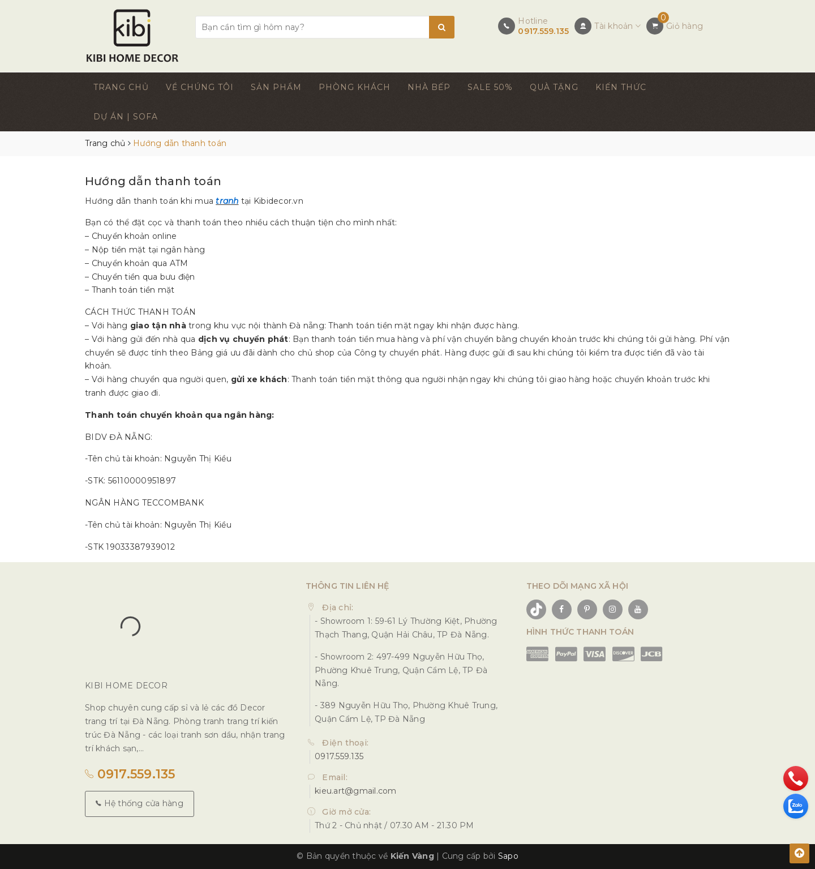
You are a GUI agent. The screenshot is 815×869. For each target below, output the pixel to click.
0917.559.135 (543, 31)
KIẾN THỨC (620, 87)
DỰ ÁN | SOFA (125, 117)
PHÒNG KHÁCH (355, 87)
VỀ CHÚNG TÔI (200, 87)
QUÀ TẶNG (554, 87)
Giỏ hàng (684, 26)
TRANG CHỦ (121, 87)
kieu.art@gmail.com (356, 791)
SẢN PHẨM (276, 87)
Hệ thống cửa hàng (139, 803)
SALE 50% (490, 87)
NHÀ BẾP (429, 87)
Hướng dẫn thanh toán (153, 181)
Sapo (508, 856)
